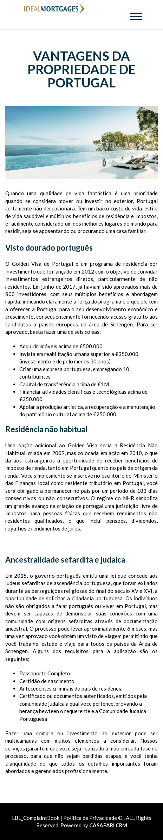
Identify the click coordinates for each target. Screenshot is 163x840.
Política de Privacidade (90, 818)
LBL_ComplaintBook (36, 818)
